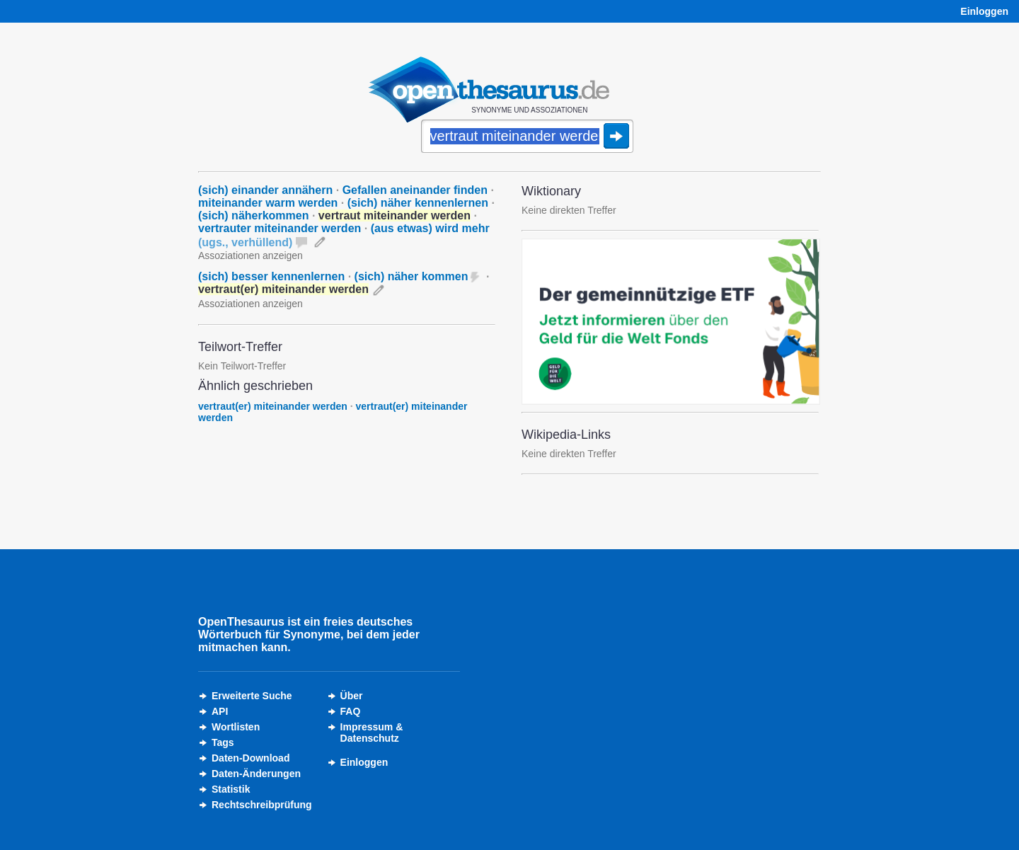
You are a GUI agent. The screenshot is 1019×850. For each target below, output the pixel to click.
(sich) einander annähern (265, 190)
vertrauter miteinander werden (279, 228)
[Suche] (527, 137)
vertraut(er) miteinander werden (272, 406)
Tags (223, 742)
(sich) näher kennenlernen (417, 203)
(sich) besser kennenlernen (271, 276)
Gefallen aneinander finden (415, 190)
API (220, 711)
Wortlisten (236, 727)
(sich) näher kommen (411, 276)
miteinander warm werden (268, 203)
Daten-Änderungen (256, 773)
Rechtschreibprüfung (262, 804)
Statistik (231, 789)
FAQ (350, 711)
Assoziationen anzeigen (250, 255)
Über (351, 695)
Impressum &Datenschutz (371, 732)
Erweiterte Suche (252, 695)
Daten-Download (250, 758)
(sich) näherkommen (253, 215)
